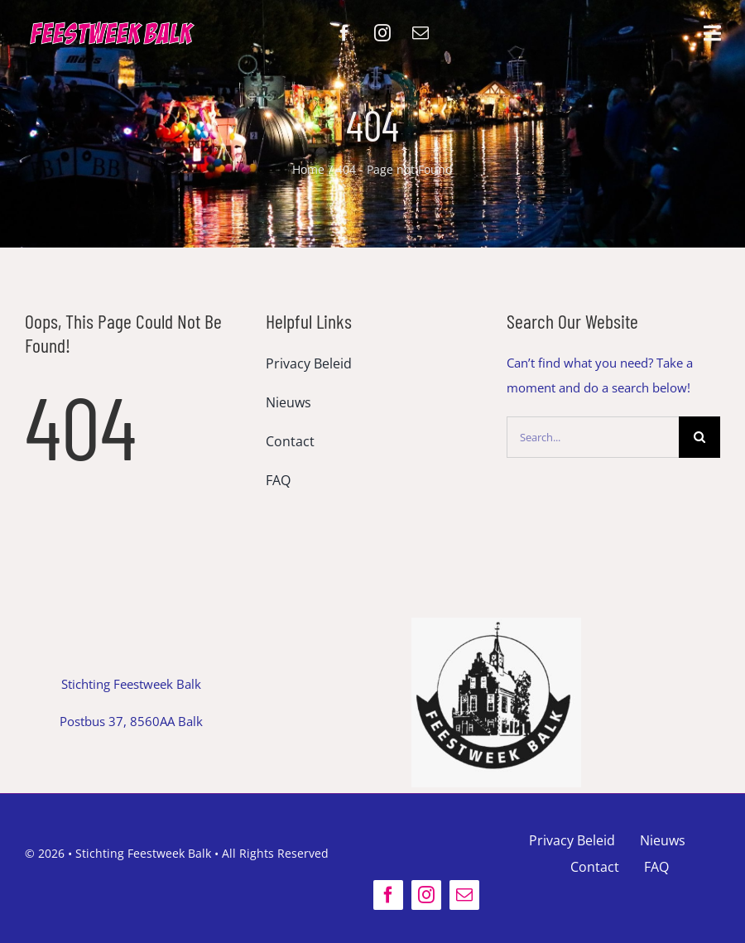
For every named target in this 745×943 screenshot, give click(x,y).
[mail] (420, 33)
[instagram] (382, 33)
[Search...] (593, 437)
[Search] (699, 437)
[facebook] (344, 33)
